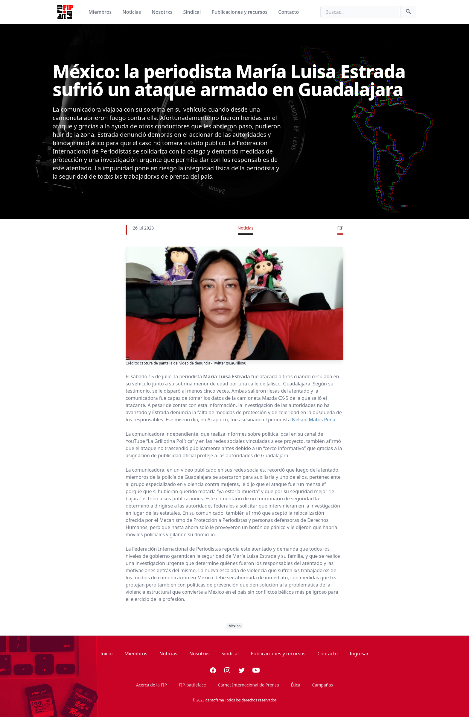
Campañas (322, 685)
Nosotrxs (162, 12)
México (235, 625)
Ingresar (359, 653)
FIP (340, 228)
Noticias (132, 12)
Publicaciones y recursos (240, 12)
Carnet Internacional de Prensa (248, 685)
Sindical (192, 12)
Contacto (288, 12)
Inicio (106, 653)
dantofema (214, 700)
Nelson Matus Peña (313, 419)
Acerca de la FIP (151, 685)
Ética (295, 685)
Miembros (101, 12)
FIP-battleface (192, 685)
